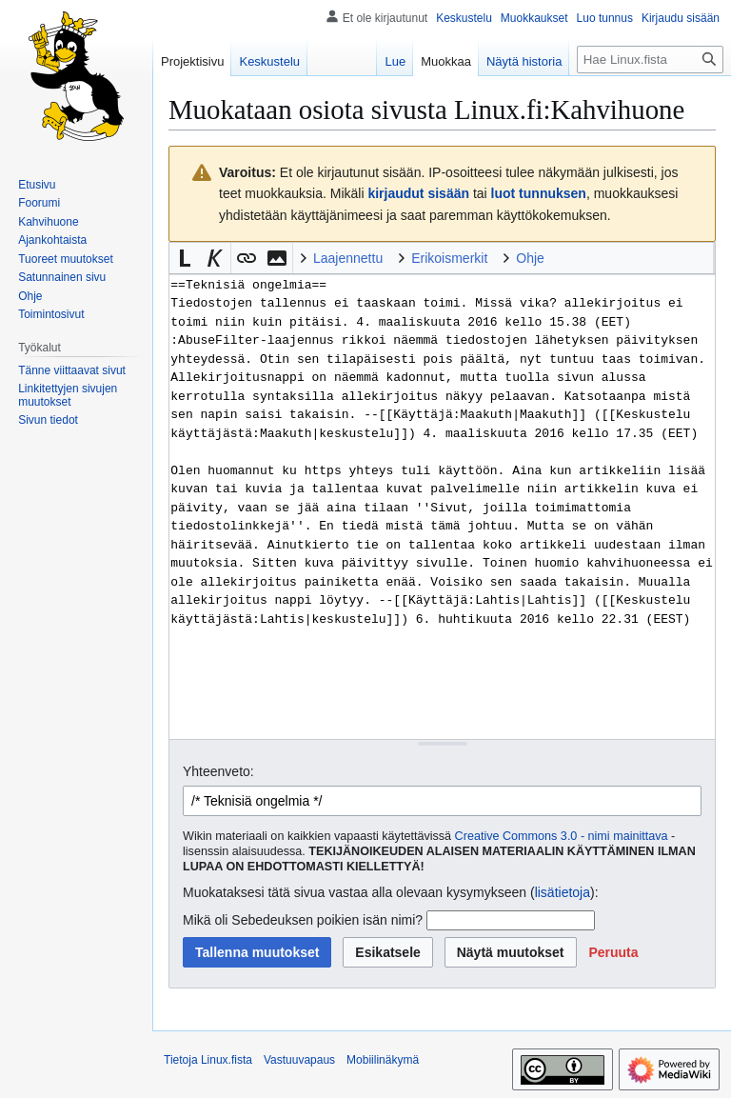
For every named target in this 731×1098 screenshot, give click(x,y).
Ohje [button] (530, 258)
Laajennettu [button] (348, 258)
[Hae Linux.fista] (650, 59)
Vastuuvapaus (299, 1060)
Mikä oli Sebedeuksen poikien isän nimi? (303, 920)
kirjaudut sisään (418, 193)
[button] (184, 258)
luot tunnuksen (538, 193)
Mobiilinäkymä (382, 1060)
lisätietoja (562, 892)
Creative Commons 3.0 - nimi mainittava (561, 836)
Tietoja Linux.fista (208, 1060)
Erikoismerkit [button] (449, 258)
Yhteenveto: (218, 771)
